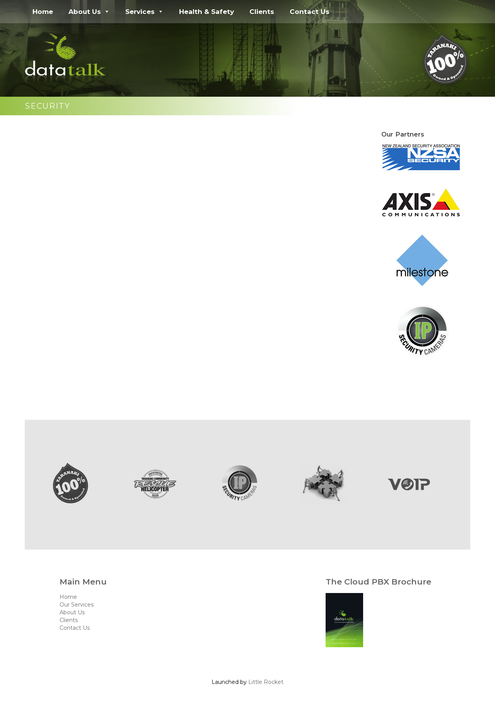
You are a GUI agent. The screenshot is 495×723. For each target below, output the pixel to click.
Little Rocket (265, 682)
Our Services (77, 604)
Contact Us (309, 11)
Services (144, 11)
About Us (89, 11)
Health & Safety (206, 11)
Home (42, 11)
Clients (261, 11)
